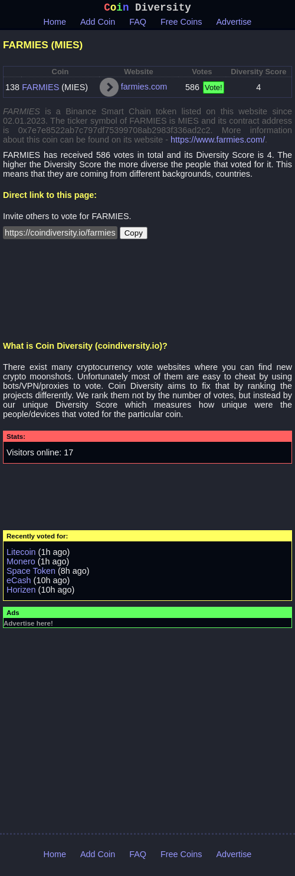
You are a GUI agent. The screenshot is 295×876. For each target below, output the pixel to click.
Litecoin (21, 554)
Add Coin (97, 24)
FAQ (137, 24)
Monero (20, 563)
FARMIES (40, 89)
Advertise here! (28, 625)
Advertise (233, 24)
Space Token (30, 573)
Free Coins (181, 24)
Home (55, 24)
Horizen (21, 592)
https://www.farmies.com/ (218, 142)
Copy (133, 235)
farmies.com (144, 89)
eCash (18, 582)
